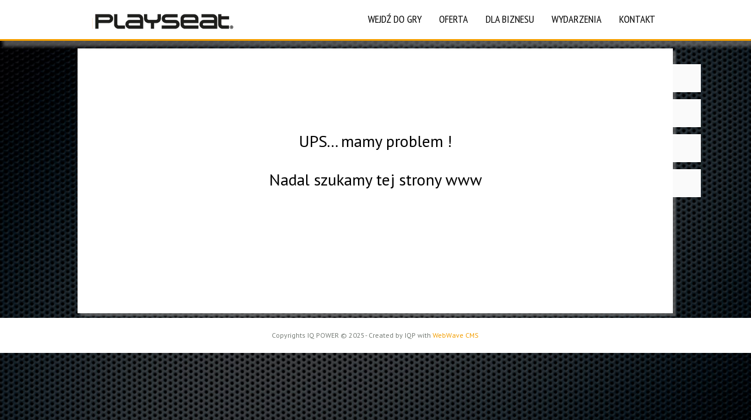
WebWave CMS (456, 335)
